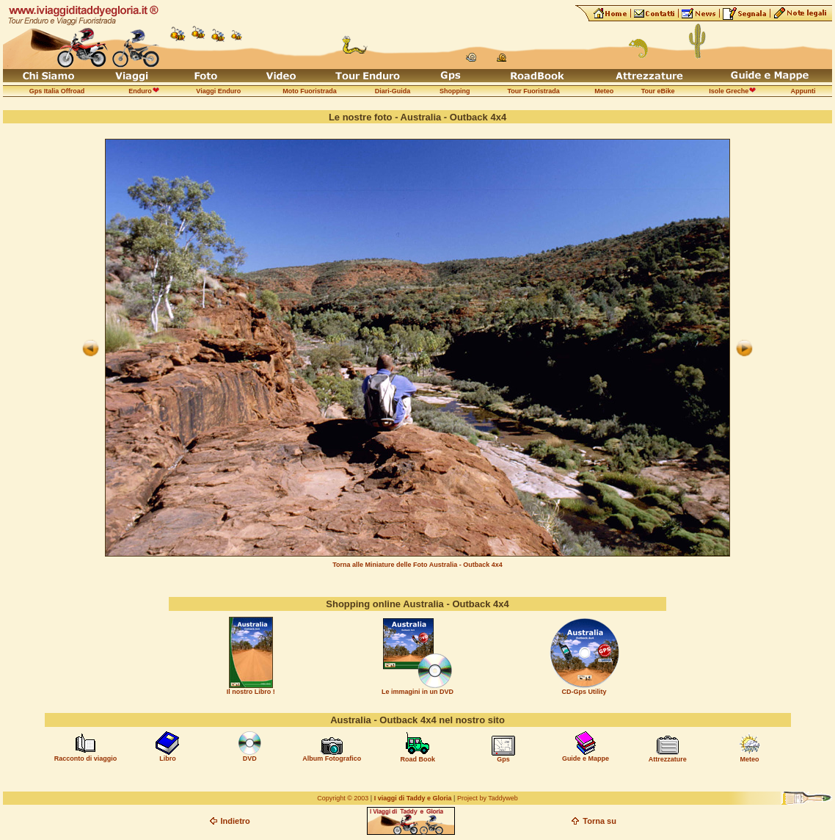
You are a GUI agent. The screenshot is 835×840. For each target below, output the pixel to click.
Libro (167, 758)
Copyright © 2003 (342, 798)
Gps (503, 759)
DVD (250, 758)
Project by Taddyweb (487, 798)
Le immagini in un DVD (417, 691)
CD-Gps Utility (584, 691)
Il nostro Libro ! (251, 691)
